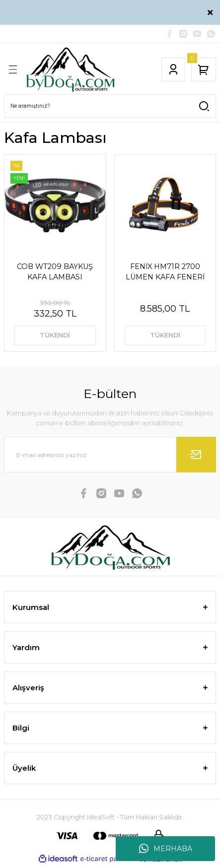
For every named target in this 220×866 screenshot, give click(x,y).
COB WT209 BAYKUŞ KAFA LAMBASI (55, 271)
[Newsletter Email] (110, 454)
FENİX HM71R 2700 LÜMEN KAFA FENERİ (165, 271)
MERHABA (165, 848)
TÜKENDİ (55, 335)
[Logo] (70, 69)
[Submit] (196, 454)
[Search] (110, 106)
